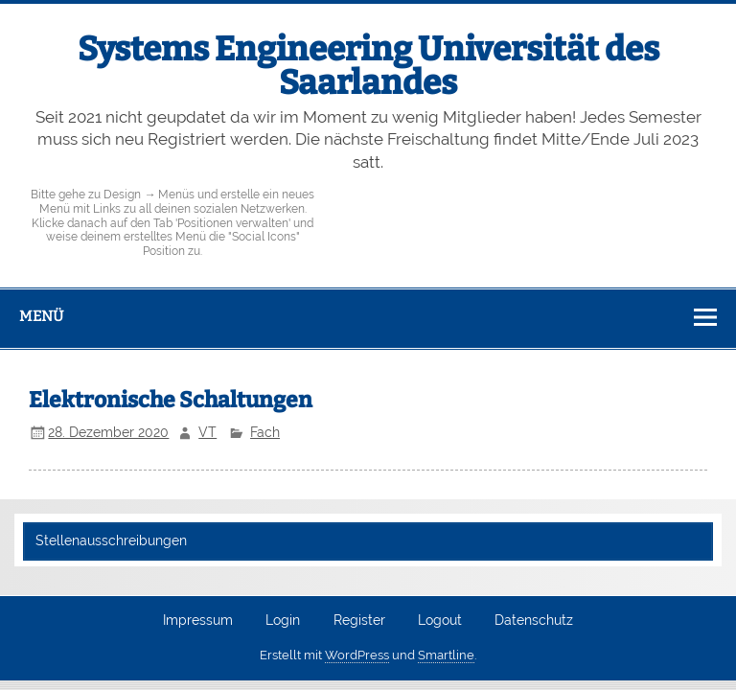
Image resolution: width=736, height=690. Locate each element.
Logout (440, 621)
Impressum (198, 621)
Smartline (446, 655)
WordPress (357, 655)
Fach (265, 432)
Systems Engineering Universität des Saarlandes (368, 66)
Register (359, 621)
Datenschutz (533, 621)
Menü (41, 316)
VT (207, 432)
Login (282, 621)
